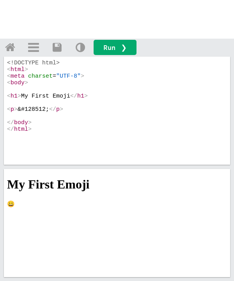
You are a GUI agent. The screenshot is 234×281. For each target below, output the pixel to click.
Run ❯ (115, 47)
